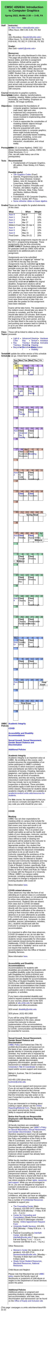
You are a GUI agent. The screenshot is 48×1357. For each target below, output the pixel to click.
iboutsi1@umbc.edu (31, 37)
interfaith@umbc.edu (22, 1237)
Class (21, 494)
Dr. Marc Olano (15, 28)
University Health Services (24, 1226)
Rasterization (36, 347)
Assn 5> (16, 643)
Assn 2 (12, 220)
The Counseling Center (23, 1206)
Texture (34, 341)
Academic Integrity (17, 724)
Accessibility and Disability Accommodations (20, 734)
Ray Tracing (16, 344)
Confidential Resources (32, 1200)
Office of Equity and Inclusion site (28, 1301)
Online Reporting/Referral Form (25, 1107)
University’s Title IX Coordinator (21, 1067)
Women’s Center (20, 1250)
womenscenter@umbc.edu (24, 1254)
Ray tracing (31, 392)
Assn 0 (12, 215)
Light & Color (16, 339)
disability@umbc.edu (28, 1009)
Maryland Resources (22, 1263)
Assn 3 (12, 222)
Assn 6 (12, 233)
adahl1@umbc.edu (26, 48)
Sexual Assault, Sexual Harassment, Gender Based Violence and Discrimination (25, 742)
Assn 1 (12, 217)
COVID (11, 728)
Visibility (34, 349)
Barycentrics (18, 347)
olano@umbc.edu (30, 28)
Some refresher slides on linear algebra (30, 201)
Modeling (26, 345)
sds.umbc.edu (24, 1003)
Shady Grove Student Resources (27, 1261)
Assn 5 (12, 230)
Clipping (34, 345)
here (25, 885)
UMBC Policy (14, 1045)
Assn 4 (12, 228)
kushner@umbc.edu (17, 1082)
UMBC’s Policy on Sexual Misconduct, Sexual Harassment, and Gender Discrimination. (27, 1129)
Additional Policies (17, 750)
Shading (34, 343)
